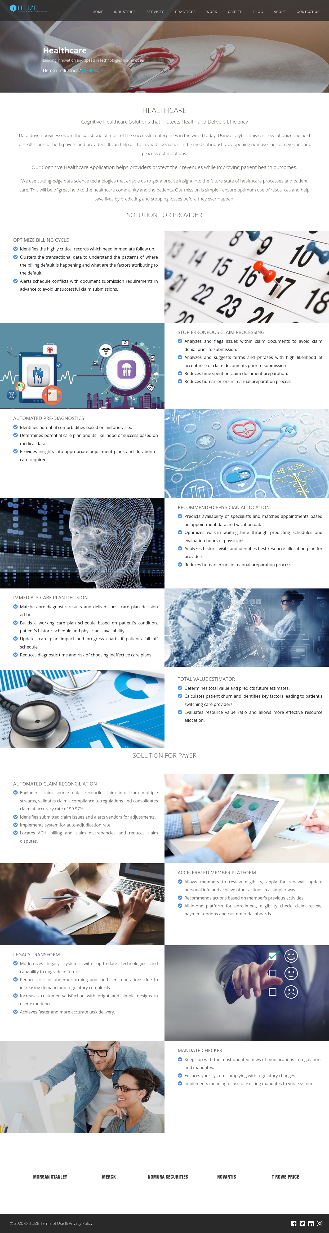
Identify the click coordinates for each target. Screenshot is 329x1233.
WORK (211, 12)
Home (49, 70)
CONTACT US (308, 12)
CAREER (235, 12)
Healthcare (93, 70)
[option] (47, 1176)
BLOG (258, 12)
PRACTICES (185, 12)
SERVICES (155, 12)
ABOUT (280, 12)
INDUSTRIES (125, 12)
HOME (98, 12)
